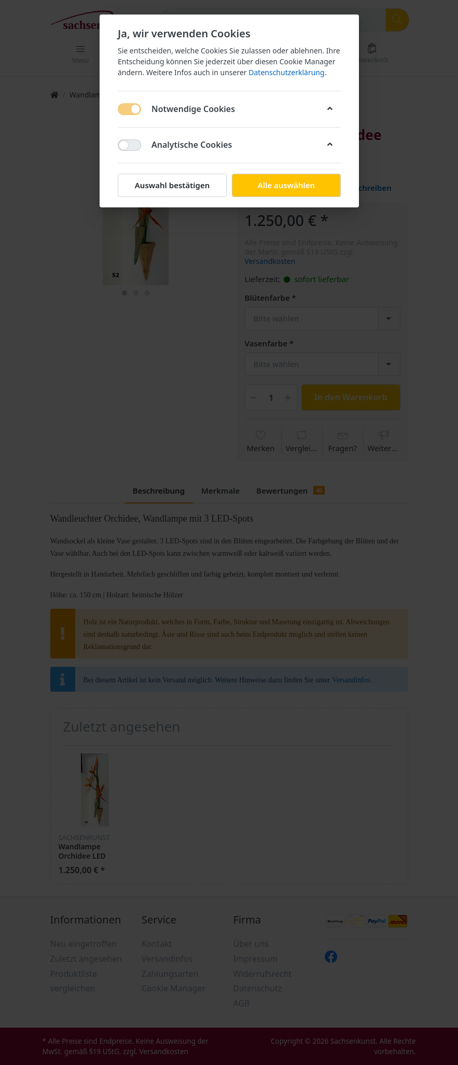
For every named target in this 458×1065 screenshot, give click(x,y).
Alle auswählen (285, 185)
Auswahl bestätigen (171, 185)
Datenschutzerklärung (286, 72)
